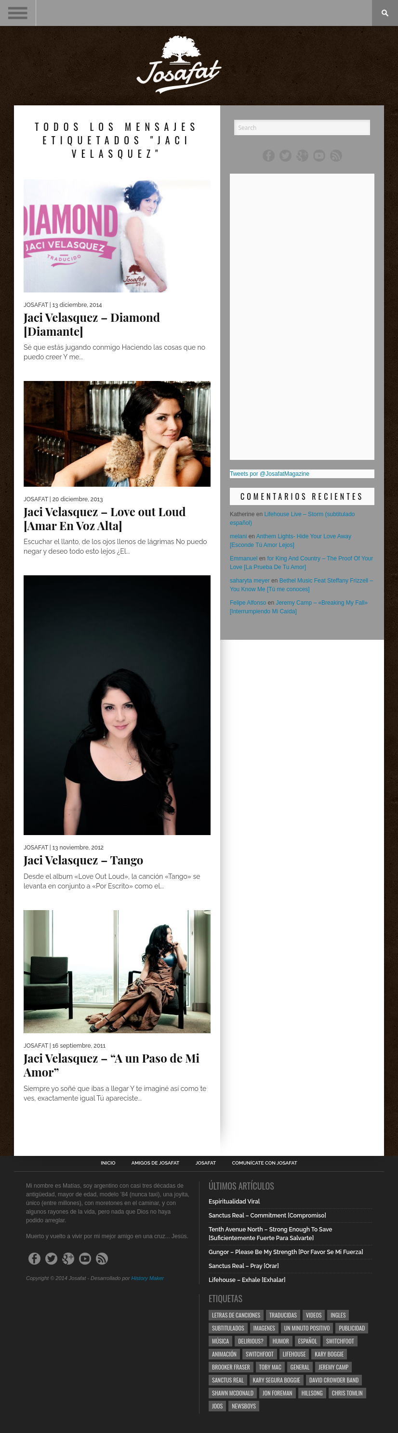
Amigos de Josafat (155, 1163)
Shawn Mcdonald (232, 1393)
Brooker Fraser (231, 1367)
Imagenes (264, 1328)
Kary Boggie (329, 1354)
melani (238, 536)
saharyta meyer (250, 580)
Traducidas (283, 1315)
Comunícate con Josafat (264, 1163)
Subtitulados (228, 1328)
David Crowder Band (333, 1380)
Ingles (338, 1315)
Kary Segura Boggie (276, 1380)
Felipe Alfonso (248, 602)
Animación (224, 1354)
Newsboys (244, 1406)
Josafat (206, 1163)
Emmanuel (243, 558)
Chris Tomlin (347, 1393)
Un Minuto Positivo (307, 1328)
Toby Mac (270, 1367)
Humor (281, 1341)
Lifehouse (294, 1354)
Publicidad (352, 1328)
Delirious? (251, 1341)
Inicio (108, 1163)
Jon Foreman (277, 1393)
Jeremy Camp (333, 1367)
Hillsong (312, 1393)
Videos (313, 1315)
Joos (217, 1406)
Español (307, 1341)
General (300, 1367)
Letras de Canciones (236, 1315)
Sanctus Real (228, 1380)
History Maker (147, 1278)
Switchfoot (340, 1341)
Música (220, 1341)
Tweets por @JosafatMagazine (269, 473)
